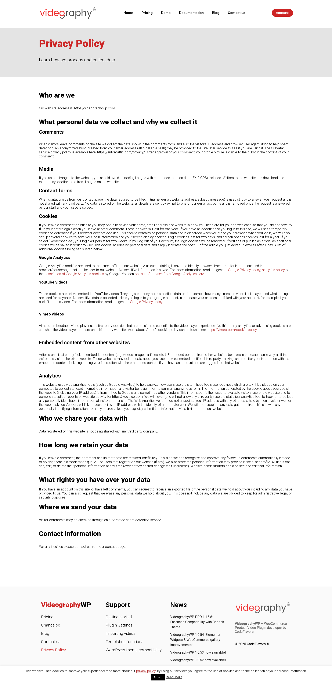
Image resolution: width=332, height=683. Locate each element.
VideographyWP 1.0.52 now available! (198, 660)
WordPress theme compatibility (134, 649)
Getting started (119, 616)
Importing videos (120, 633)
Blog (215, 13)
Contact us (236, 13)
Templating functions (124, 641)
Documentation (191, 13)
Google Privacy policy (244, 270)
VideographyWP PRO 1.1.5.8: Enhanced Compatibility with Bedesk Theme (197, 622)
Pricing (147, 13)
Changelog (50, 625)
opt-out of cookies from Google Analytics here (169, 274)
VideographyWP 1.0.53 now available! (198, 652)
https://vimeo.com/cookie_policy (232, 330)
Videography (66, 605)
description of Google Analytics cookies (74, 274)
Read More (174, 677)
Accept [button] (158, 677)
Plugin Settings (119, 625)
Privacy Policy (53, 649)
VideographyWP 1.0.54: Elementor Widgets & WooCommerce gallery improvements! (195, 640)
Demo (166, 13)
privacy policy (145, 671)
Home (128, 13)
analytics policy (273, 270)
